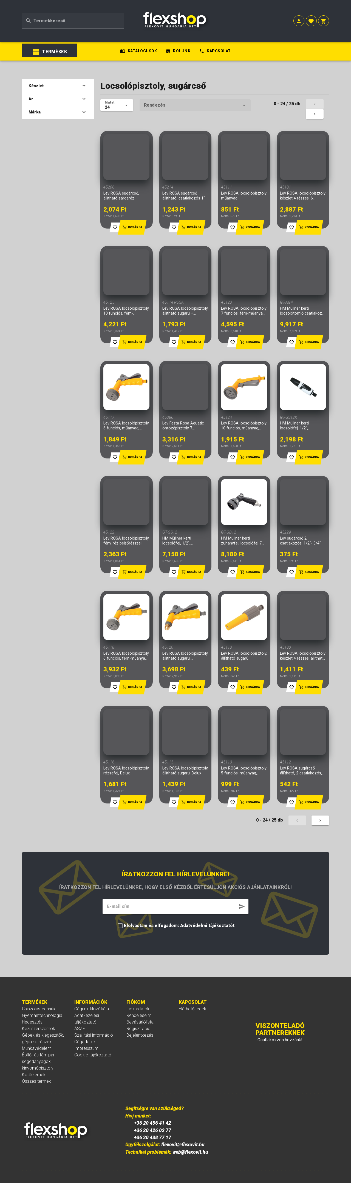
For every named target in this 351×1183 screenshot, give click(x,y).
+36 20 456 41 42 (150, 1116)
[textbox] (73, 13)
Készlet (52, 62)
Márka (52, 88)
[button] (299, 14)
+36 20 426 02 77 (150, 1123)
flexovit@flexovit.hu (180, 1138)
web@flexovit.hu (188, 1145)
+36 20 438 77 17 (150, 1130)
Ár (52, 75)
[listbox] (60, 30)
